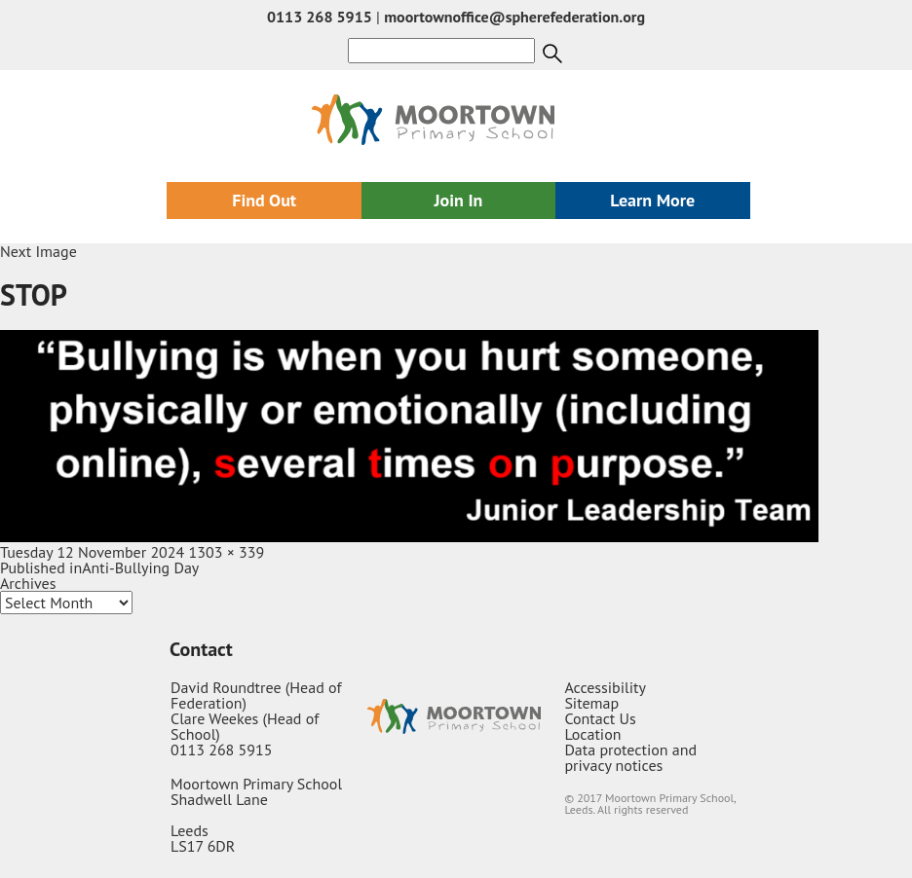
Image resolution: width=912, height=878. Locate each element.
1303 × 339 (227, 552)
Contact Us (599, 718)
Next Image (38, 251)
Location (592, 734)
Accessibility (605, 687)
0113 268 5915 (319, 16)
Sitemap (591, 703)
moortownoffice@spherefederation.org (514, 16)
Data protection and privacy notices (630, 757)
